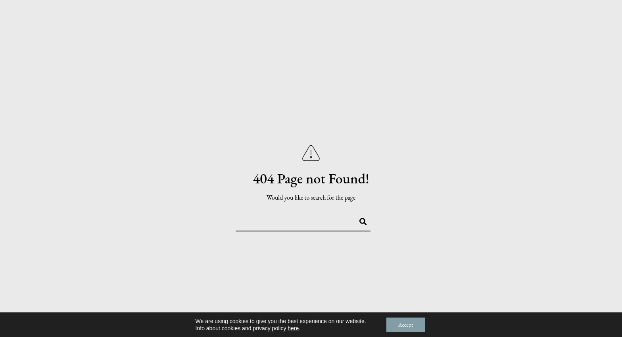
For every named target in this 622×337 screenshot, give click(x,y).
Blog (544, 32)
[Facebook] (550, 17)
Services (506, 32)
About (424, 32)
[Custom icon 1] (591, 17)
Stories (462, 32)
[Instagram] (578, 17)
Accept (405, 324)
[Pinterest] (564, 17)
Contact (582, 32)
